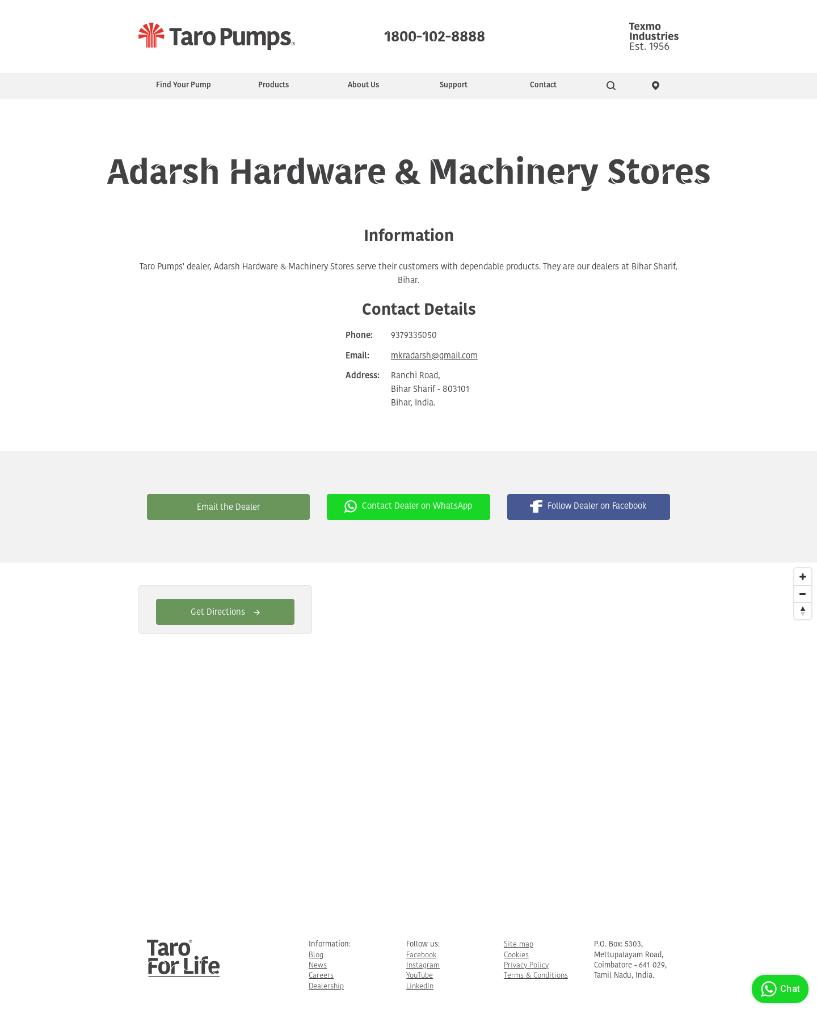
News (318, 965)
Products (273, 85)
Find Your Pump (183, 85)
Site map (518, 944)
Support (454, 85)
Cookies (516, 955)
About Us (363, 85)
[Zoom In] (802, 576)
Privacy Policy (526, 965)
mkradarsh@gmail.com (434, 356)
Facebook (421, 955)
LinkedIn (419, 986)
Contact (543, 85)
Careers (321, 975)
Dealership (326, 986)
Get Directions (225, 612)
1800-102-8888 (434, 34)
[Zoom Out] (802, 593)
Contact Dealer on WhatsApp (408, 506)
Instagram (423, 965)
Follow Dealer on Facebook (588, 506)
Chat (778, 989)
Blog (316, 955)
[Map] (408, 742)
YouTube (419, 975)
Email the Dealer (228, 508)
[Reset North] (802, 610)
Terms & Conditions (536, 975)
